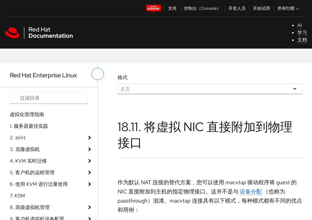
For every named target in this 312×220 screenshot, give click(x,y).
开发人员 (237, 8)
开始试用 (261, 8)
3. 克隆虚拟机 (25, 149)
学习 (302, 32)
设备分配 (251, 191)
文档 (302, 40)
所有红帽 (288, 8)
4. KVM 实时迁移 (28, 161)
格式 (122, 77)
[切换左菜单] (98, 74)
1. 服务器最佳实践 (29, 126)
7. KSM (17, 196)
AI (299, 25)
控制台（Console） (202, 8)
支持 (172, 8)
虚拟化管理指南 (27, 114)
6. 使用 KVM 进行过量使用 (39, 184)
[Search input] (49, 98)
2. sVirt (17, 137)
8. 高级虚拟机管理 (30, 207)
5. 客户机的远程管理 (32, 172)
